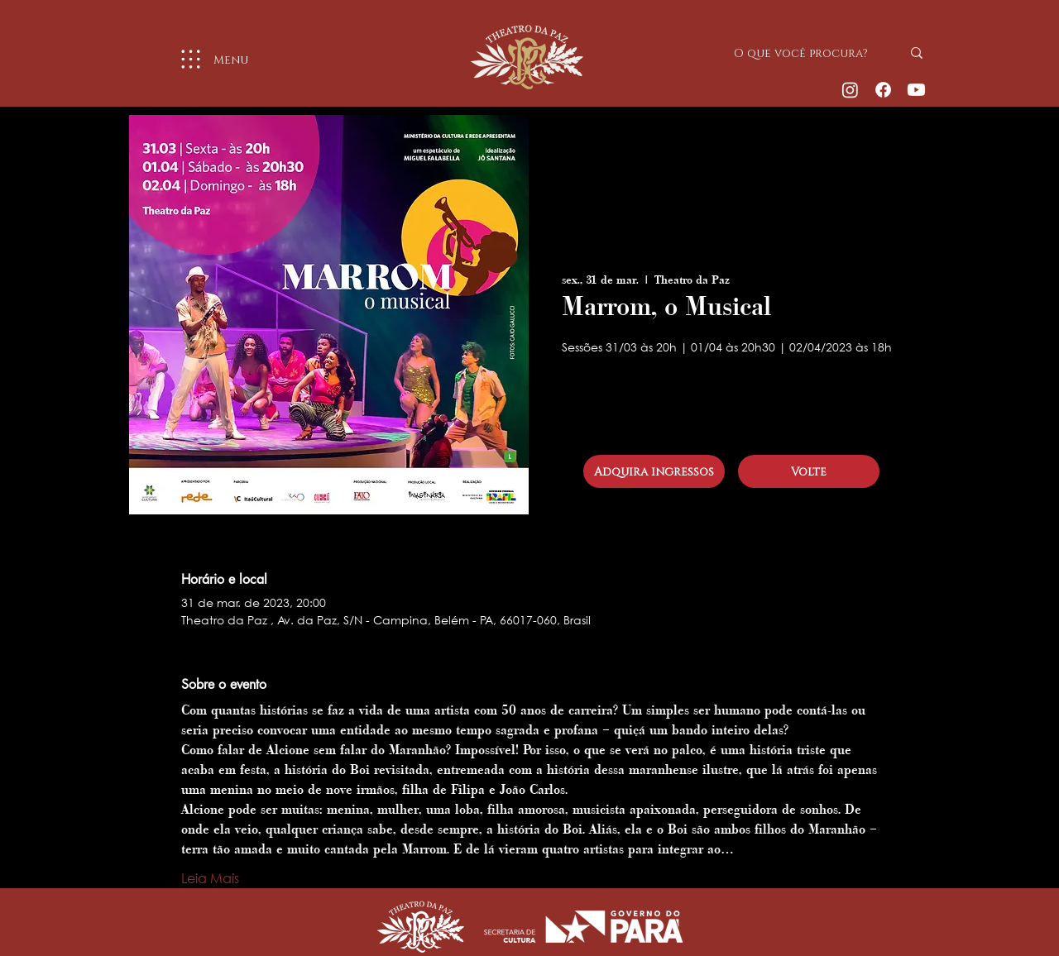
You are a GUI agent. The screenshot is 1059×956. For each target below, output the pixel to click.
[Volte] (808, 471)
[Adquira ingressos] (654, 471)
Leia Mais (210, 878)
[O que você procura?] (805, 53)
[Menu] (208, 59)
